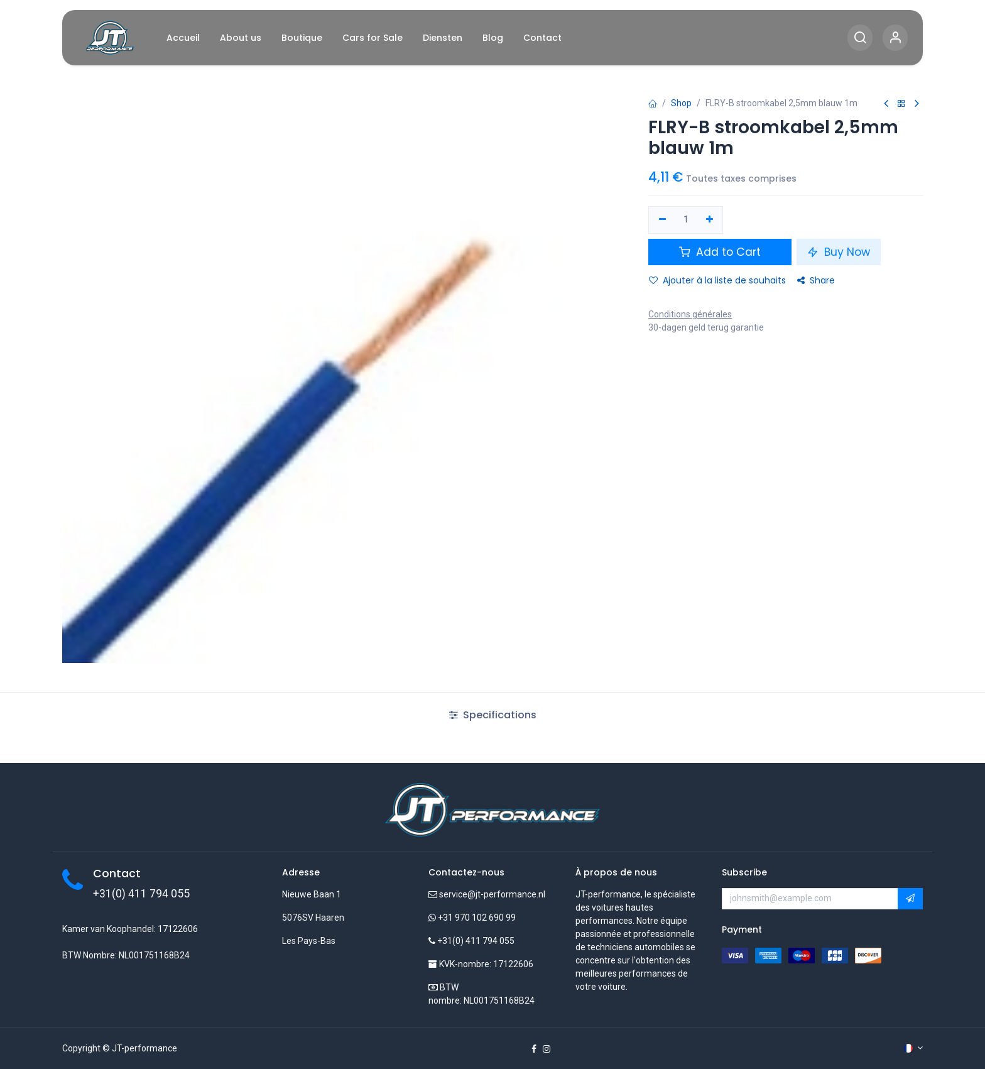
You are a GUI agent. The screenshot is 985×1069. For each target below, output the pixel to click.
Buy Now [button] (838, 252)
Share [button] (816, 280)
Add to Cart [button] (720, 252)
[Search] (860, 38)
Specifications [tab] (492, 715)
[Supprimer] (662, 220)
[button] (910, 898)
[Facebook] (533, 1048)
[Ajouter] (709, 220)
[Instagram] (546, 1048)
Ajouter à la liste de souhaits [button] (717, 280)
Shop (681, 103)
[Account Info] (895, 38)
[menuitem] (183, 38)
